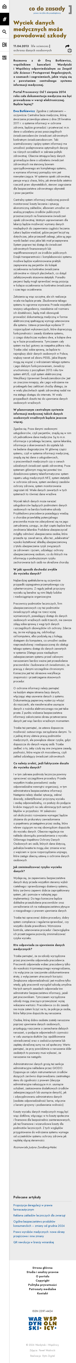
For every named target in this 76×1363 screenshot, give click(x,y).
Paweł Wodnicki (47, 1350)
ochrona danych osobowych (32, 50)
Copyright (42, 1281)
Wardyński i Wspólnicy (47, 1345)
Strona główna (42, 1268)
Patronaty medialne (42, 1289)
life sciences (39, 46)
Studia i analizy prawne (43, 1272)
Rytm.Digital (48, 1356)
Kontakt (42, 1293)
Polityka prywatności (42, 1285)
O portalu (42, 1276)
